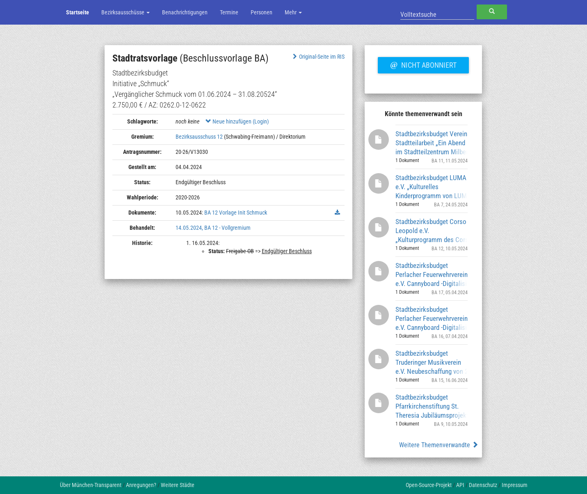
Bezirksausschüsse (125, 12)
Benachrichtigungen (185, 12)
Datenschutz (483, 485)
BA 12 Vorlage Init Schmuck (235, 212)
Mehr (293, 12)
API (460, 485)
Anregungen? (141, 485)
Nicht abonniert (423, 64)
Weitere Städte (177, 485)
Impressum (515, 485)
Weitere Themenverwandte (438, 445)
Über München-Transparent (90, 485)
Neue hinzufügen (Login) (237, 121)
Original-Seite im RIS (318, 56)
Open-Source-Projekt (429, 485)
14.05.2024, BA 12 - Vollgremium (213, 227)
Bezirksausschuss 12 (199, 136)
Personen (261, 12)
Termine (229, 12)
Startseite (77, 12)
